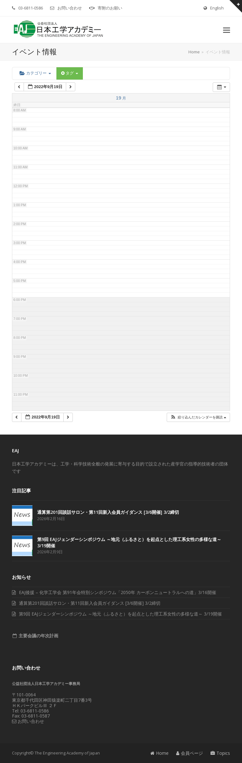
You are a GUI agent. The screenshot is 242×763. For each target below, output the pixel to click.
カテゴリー (35, 73)
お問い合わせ (69, 8)
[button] (226, 29)
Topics (220, 753)
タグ (69, 73)
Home (159, 753)
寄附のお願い (110, 8)
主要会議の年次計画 (37, 636)
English (217, 8)
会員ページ (189, 753)
